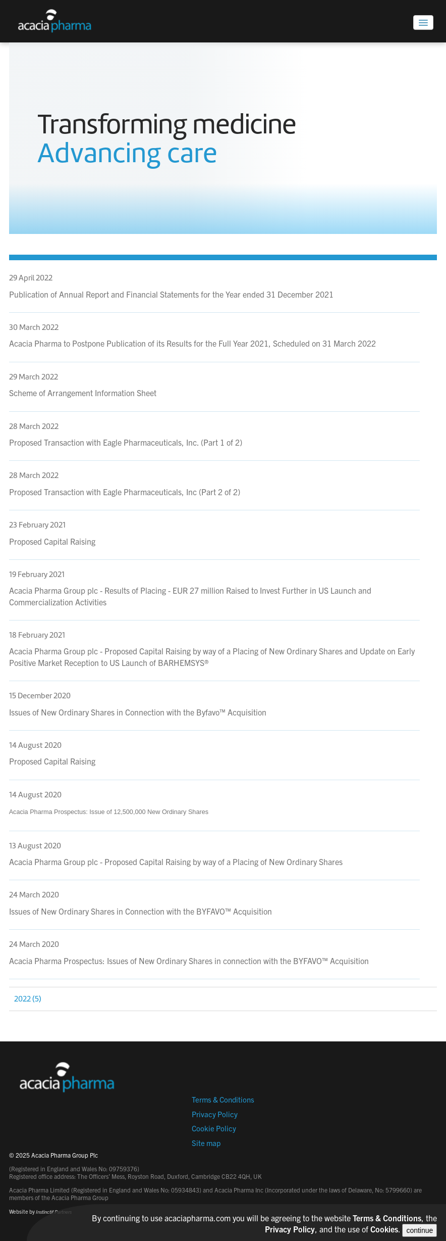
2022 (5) (27, 999)
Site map (206, 1143)
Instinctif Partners (54, 1212)
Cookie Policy (214, 1128)
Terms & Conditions (223, 1099)
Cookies (384, 1229)
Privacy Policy (215, 1114)
